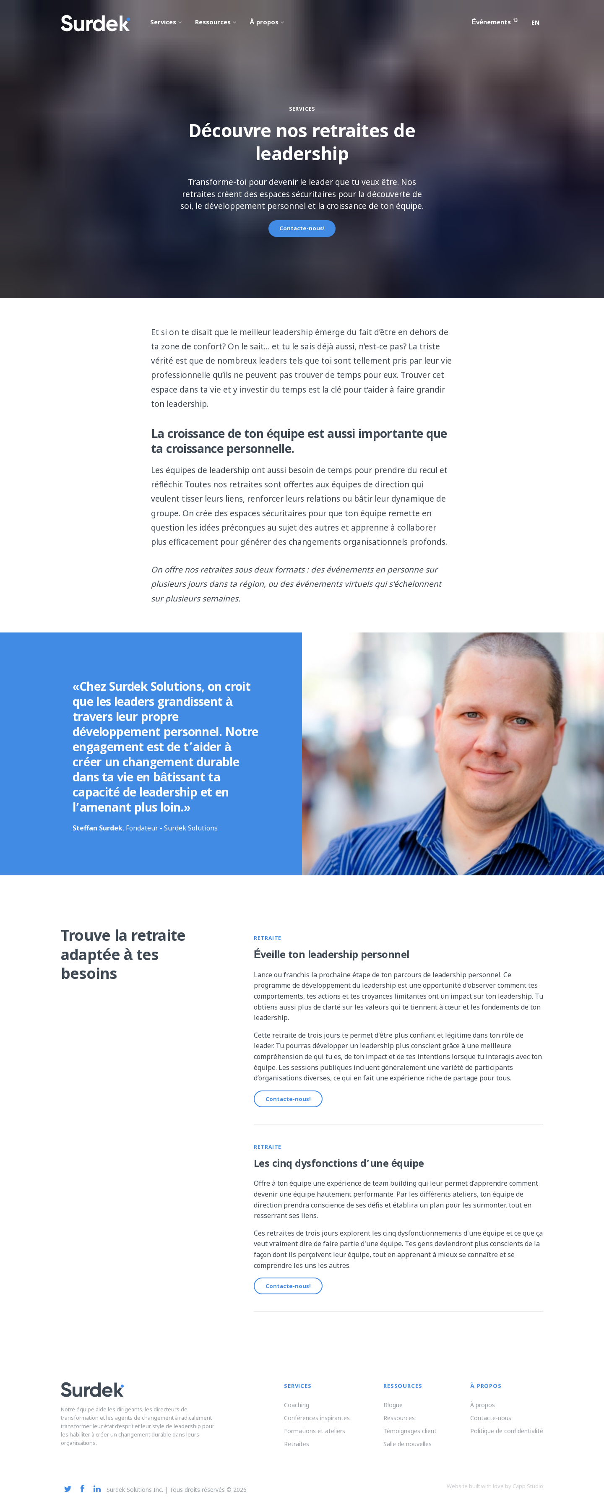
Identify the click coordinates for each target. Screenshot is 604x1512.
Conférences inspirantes (317, 1425)
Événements (494, 23)
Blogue (393, 1412)
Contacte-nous (490, 1425)
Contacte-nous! (302, 229)
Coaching (296, 1412)
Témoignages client (410, 1438)
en (535, 23)
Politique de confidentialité (506, 1438)
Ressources (399, 1425)
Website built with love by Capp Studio (495, 1493)
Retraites (296, 1451)
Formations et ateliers (314, 1438)
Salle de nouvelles (407, 1451)
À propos (482, 1412)
